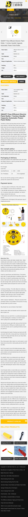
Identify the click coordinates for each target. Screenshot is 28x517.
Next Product (20, 76)
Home (3, 9)
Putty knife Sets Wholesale (7, 502)
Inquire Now (7, 76)
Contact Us (24, 9)
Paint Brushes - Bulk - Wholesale (8, 493)
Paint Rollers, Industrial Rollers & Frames (10, 496)
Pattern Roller (18, 18)
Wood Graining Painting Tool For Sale (9, 481)
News (17, 9)
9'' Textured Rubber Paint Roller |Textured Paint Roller (7, 458)
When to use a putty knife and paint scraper (11, 505)
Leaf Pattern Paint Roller (20, 484)
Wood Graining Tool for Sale (7, 478)
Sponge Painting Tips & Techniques (9, 487)
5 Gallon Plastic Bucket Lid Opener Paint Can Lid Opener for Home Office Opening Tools (20, 443)
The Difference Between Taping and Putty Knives (12, 499)
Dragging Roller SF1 (6, 443)
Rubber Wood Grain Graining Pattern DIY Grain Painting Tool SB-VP (20, 458)
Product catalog (14, 421)
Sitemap (11, 472)
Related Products (10, 427)
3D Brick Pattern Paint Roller (7, 484)
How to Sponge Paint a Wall (7, 490)
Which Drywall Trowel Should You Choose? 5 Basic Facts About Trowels (13, 509)
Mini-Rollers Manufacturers (12, 475)
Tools (10, 9)
